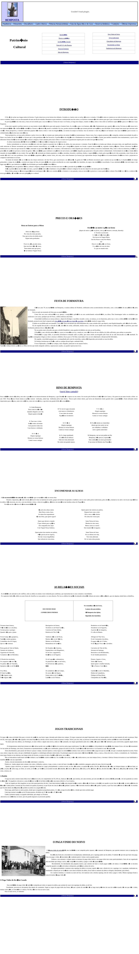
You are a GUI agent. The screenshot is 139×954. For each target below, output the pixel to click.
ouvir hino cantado (69, 391)
